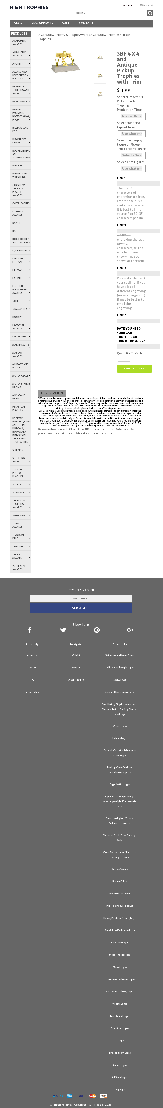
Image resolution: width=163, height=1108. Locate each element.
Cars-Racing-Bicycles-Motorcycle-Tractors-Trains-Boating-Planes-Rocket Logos (119, 709)
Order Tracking (76, 679)
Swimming (21, 515)
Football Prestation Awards (21, 289)
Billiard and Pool (21, 129)
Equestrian (21, 250)
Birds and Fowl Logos (120, 1053)
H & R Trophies (29, 7)
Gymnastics (21, 309)
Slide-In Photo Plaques (17, 473)
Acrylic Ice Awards (21, 54)
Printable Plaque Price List (119, 905)
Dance (16, 222)
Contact (86, 23)
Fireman (21, 270)
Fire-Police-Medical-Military (120, 930)
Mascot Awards (21, 354)
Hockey (17, 317)
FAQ (32, 679)
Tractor (21, 546)
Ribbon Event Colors (119, 893)
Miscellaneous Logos (119, 954)
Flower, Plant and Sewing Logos (119, 918)
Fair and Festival (21, 260)
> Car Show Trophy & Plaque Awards (64, 35)
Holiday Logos (119, 738)
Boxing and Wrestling (19, 175)
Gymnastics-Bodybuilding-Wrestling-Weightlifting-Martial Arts (120, 801)
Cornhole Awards (18, 213)
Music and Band (18, 397)
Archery (21, 63)
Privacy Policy (32, 692)
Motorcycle (21, 375)
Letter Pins (21, 336)
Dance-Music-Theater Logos (120, 979)
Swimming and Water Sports (119, 655)
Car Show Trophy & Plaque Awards (21, 190)
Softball (21, 492)
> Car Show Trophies (104, 35)
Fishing (21, 278)
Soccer (21, 484)
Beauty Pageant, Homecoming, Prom (21, 114)
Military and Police (20, 366)
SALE (66, 23)
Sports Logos (119, 679)
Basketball (21, 101)
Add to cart (134, 368)
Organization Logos (120, 784)
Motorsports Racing (21, 385)
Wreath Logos (120, 726)
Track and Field (21, 536)
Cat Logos (120, 1040)
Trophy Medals (21, 556)
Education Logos (119, 942)
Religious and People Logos (120, 667)
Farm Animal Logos (119, 1016)
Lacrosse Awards (21, 327)
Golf (21, 300)
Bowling (18, 165)
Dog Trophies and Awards (21, 241)
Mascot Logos (120, 967)
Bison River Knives (21, 141)
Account (127, 5)
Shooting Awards (21, 460)
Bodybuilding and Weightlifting (21, 154)
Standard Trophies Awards (21, 504)
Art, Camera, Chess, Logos (119, 991)
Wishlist (76, 655)
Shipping (17, 450)
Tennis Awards (17, 525)
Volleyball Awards (21, 567)
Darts (16, 230)
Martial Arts (21, 346)
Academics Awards (21, 42)
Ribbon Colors (119, 881)
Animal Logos (120, 1065)
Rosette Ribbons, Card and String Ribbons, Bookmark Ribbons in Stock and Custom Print (21, 431)
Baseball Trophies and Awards (21, 90)
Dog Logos (120, 1089)
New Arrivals (42, 23)
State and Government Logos (120, 692)
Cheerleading (21, 203)
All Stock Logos (119, 1077)
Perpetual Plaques (18, 408)
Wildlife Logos (119, 1004)
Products (19, 33)
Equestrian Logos (120, 1028)
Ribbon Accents (120, 869)
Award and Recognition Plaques (21, 75)
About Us (32, 655)
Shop (18, 23)
